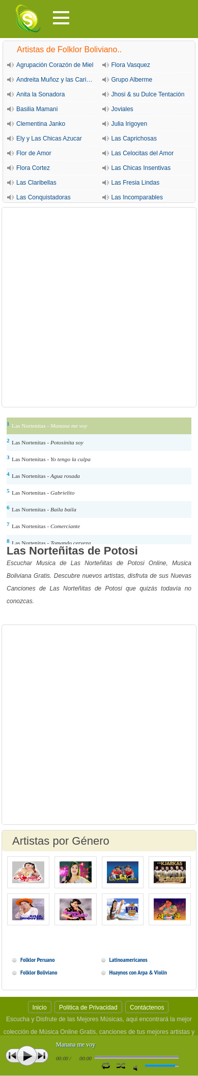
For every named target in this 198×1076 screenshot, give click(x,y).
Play (27, 1056)
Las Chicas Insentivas (141, 167)
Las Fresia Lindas (135, 182)
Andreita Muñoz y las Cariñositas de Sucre (56, 79)
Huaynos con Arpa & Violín (138, 972)
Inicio (40, 1007)
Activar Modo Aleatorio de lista (121, 1065)
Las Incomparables (137, 197)
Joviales (122, 109)
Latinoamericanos (128, 959)
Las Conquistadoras (43, 197)
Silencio (137, 1068)
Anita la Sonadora (40, 94)
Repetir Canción (105, 1065)
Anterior (13, 1056)
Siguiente (41, 1056)
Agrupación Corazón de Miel (54, 64)
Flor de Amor (33, 153)
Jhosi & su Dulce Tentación (148, 94)
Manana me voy (75, 1044)
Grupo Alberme (132, 79)
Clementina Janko (40, 123)
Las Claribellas (36, 182)
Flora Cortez (33, 167)
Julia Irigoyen (129, 123)
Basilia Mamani (37, 109)
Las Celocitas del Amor (142, 153)
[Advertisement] (99, 307)
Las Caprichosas (134, 138)
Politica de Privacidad (88, 1007)
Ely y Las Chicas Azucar (49, 138)
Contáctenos (147, 1007)
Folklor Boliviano (38, 972)
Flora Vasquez (130, 64)
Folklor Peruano (37, 959)
